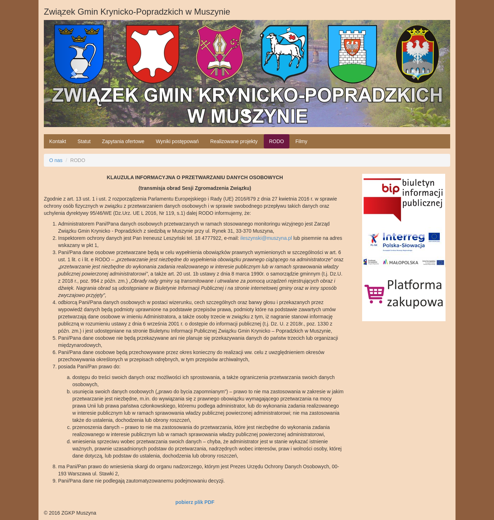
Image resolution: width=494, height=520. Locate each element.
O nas (55, 160)
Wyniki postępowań (177, 141)
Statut (84, 141)
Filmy (301, 141)
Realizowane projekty (234, 141)
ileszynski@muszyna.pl (266, 238)
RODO (276, 141)
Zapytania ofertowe (123, 141)
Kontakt (57, 141)
